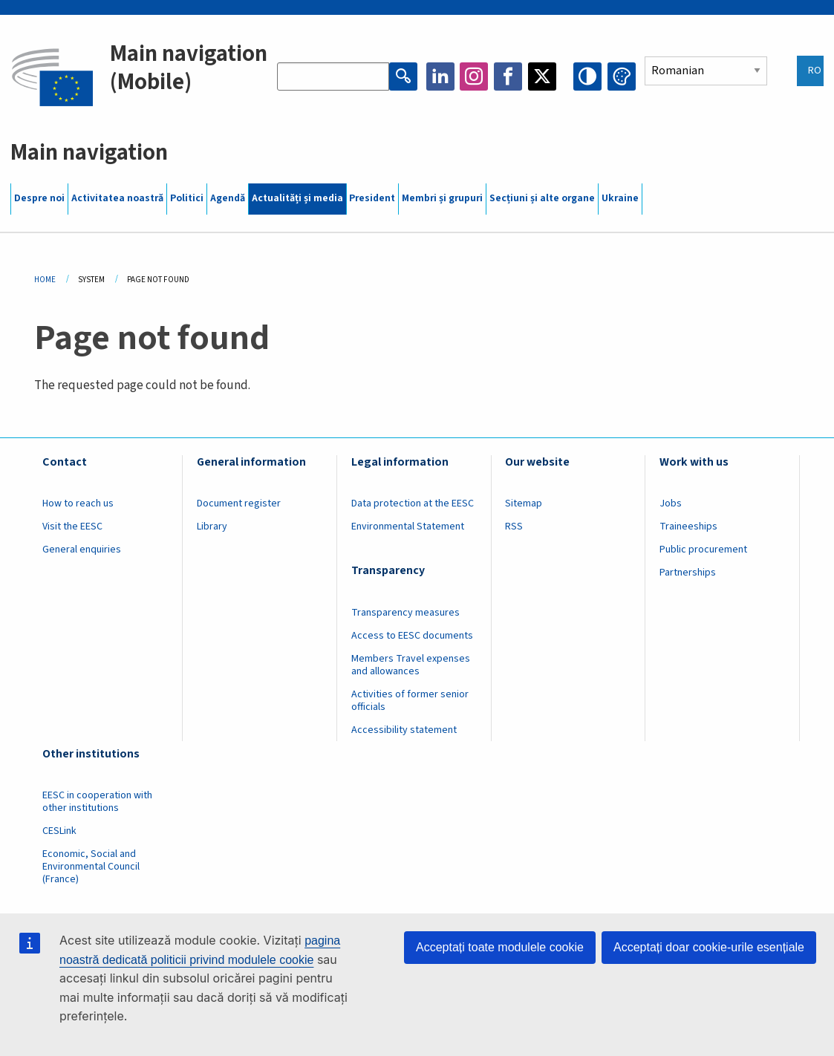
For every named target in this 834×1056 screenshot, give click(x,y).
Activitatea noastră (117, 198)
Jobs (670, 503)
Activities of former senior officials (410, 700)
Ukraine (620, 198)
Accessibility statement (404, 730)
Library (212, 526)
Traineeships (688, 526)
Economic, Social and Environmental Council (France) (91, 867)
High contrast (587, 76)
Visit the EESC (72, 526)
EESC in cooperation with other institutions (97, 801)
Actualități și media (297, 198)
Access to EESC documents (412, 635)
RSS (514, 526)
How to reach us (78, 503)
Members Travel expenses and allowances (410, 665)
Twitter (542, 76)
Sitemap (523, 503)
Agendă (227, 198)
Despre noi (39, 198)
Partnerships (687, 572)
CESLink (59, 831)
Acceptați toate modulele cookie (500, 947)
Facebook (508, 76)
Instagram (474, 76)
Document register (239, 503)
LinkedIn (440, 76)
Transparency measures (405, 612)
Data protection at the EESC (412, 503)
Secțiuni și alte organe (542, 198)
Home (45, 279)
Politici (186, 198)
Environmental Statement (407, 526)
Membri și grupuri (442, 198)
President (372, 198)
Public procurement (703, 549)
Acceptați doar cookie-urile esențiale (708, 947)
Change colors (621, 76)
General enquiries (81, 549)
